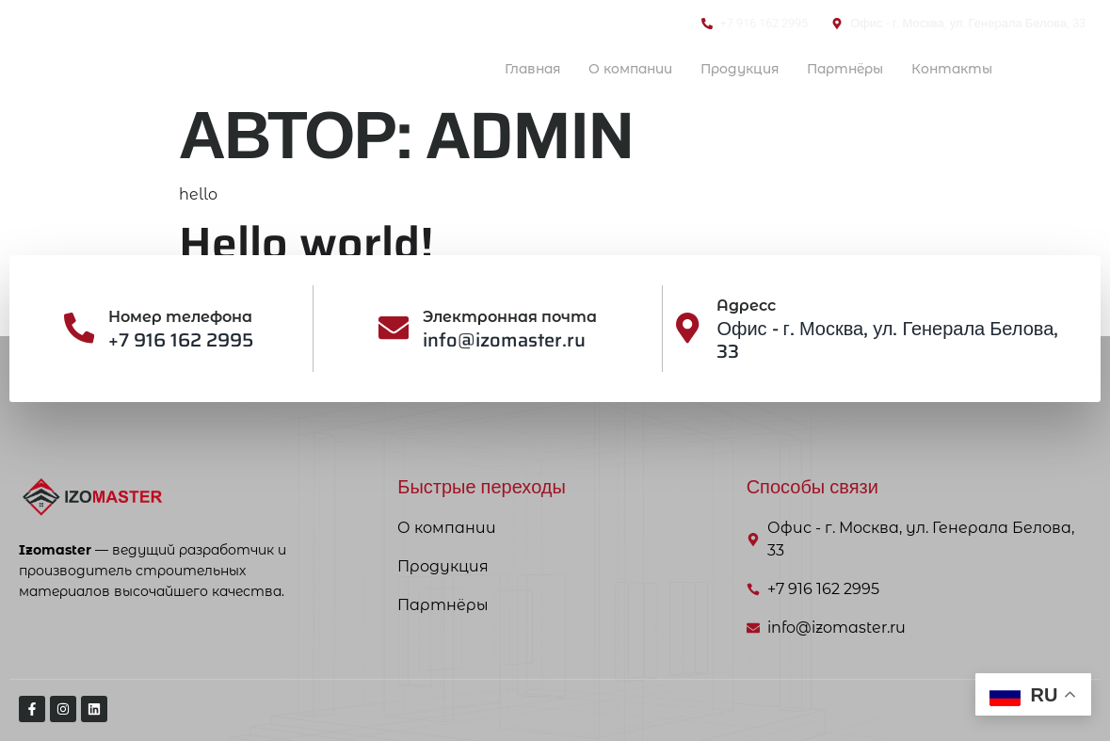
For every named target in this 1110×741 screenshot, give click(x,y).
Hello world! (306, 243)
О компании (604, 68)
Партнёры (834, 68)
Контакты (948, 68)
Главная (499, 68)
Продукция (721, 68)
